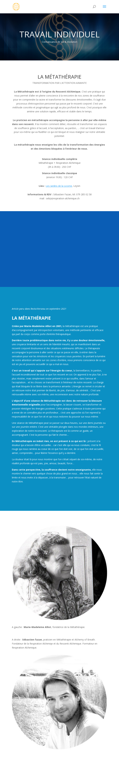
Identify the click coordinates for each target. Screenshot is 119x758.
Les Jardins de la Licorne (59, 185)
